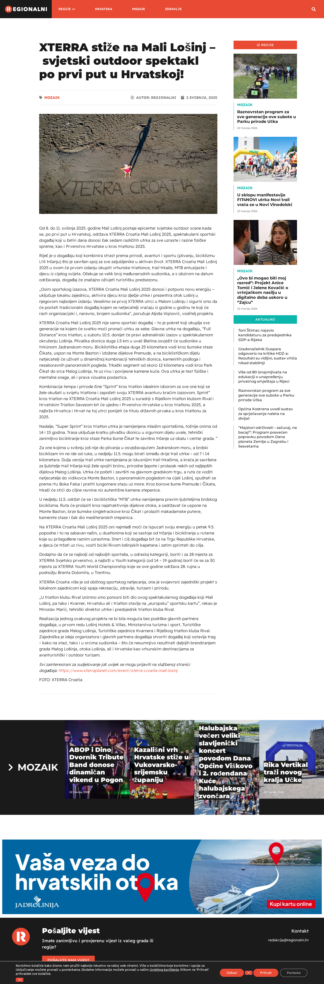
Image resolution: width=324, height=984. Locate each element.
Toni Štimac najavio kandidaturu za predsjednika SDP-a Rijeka (265, 335)
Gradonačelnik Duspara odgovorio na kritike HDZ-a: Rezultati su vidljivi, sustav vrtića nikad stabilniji (267, 356)
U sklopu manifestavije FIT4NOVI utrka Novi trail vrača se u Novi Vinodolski (264, 200)
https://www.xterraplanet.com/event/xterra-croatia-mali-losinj (117, 670)
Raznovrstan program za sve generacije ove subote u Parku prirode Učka (266, 116)
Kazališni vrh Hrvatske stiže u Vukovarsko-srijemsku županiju (161, 765)
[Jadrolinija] (162, 913)
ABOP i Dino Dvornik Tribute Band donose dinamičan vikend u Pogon (96, 765)
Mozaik (52, 97)
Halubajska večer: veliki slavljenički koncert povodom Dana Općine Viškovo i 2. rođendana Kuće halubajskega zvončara (225, 762)
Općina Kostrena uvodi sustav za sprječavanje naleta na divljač (265, 414)
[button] (313, 9)
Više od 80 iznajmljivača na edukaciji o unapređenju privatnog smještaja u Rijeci (263, 377)
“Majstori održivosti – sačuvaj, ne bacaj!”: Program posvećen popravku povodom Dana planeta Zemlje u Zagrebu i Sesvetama (267, 437)
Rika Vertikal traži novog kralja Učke (286, 772)
